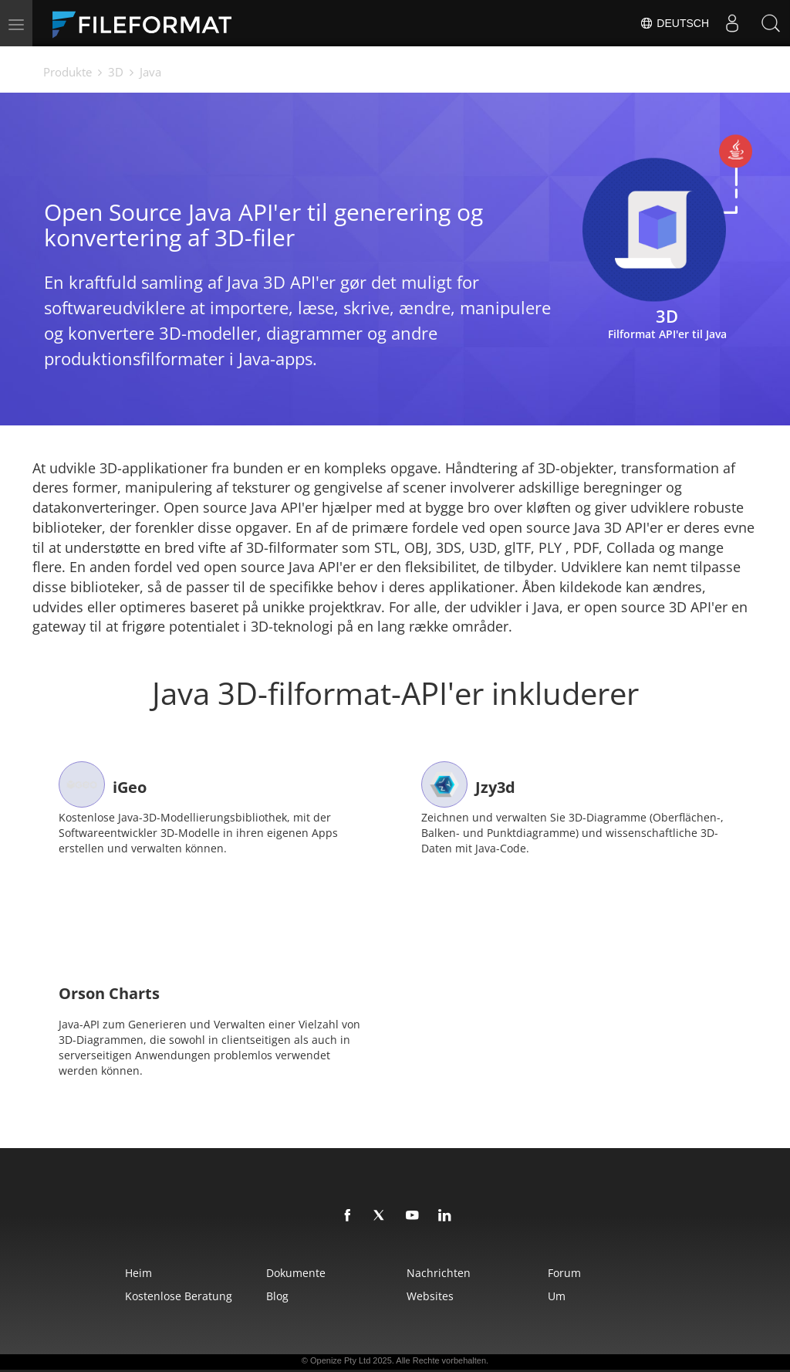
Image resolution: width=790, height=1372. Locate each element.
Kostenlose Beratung (178, 1296)
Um (556, 1296)
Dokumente (296, 1272)
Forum (564, 1272)
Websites (430, 1296)
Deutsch (674, 23)
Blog (277, 1296)
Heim (138, 1272)
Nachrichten (439, 1272)
